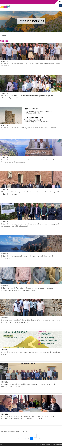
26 (40, 438)
